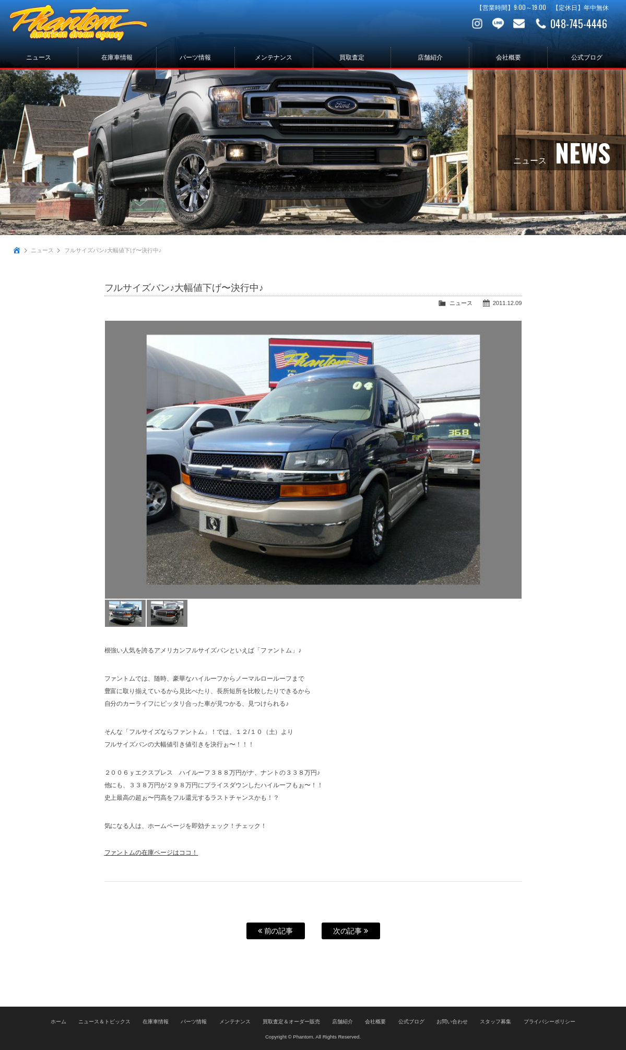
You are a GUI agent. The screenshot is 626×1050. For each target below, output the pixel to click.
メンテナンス (273, 57)
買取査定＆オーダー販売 (291, 1021)
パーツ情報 (195, 57)
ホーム (58, 1021)
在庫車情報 (117, 57)
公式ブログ (587, 57)
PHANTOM (78, 23)
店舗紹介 (430, 57)
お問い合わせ (519, 23)
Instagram (477, 23)
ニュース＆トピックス (104, 1021)
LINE (498, 23)
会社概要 (508, 57)
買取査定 (351, 57)
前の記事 (275, 931)
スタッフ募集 (495, 1021)
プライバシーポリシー (550, 1021)
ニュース (38, 57)
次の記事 (351, 931)
